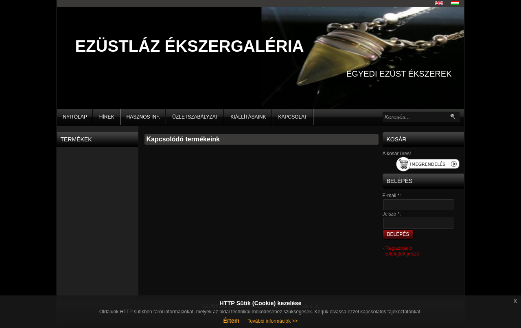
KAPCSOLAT (292, 117)
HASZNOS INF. (143, 117)
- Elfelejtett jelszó (401, 254)
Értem (231, 320)
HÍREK (106, 117)
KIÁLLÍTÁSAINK (248, 117)
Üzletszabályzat (195, 117)
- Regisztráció (397, 248)
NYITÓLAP (75, 117)
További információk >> (272, 321)
